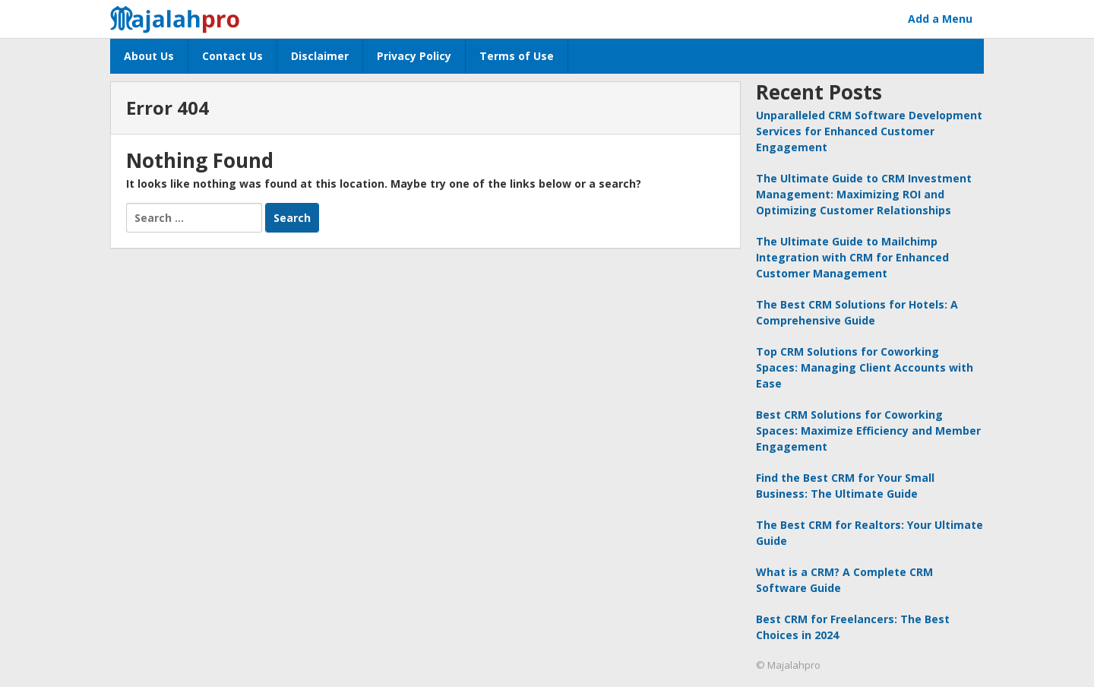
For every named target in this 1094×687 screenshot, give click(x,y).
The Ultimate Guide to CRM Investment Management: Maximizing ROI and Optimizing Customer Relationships (864, 194)
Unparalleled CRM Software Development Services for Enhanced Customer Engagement (869, 131)
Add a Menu (940, 18)
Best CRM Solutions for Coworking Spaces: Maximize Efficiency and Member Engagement (868, 430)
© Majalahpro (788, 665)
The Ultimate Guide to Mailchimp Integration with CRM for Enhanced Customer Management (852, 257)
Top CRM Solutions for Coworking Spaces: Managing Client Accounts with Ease (864, 367)
